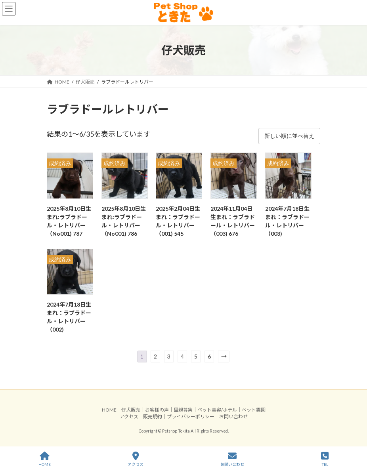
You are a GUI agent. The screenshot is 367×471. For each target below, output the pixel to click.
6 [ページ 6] (209, 356)
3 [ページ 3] (168, 356)
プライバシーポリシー (190, 417)
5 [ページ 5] (195, 356)
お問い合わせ (233, 417)
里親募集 (183, 410)
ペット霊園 (254, 410)
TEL (325, 459)
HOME (109, 410)
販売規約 (152, 417)
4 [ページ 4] (182, 356)
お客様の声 (157, 410)
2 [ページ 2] (155, 356)
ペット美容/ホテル (217, 410)
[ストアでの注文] (289, 136)
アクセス (129, 417)
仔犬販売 (130, 410)
